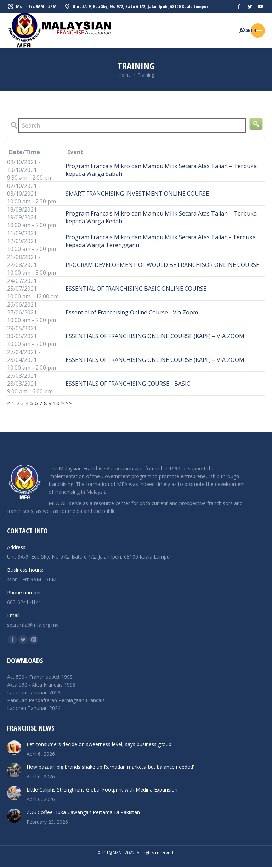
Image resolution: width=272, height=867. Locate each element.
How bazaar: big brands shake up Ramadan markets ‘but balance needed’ (110, 766)
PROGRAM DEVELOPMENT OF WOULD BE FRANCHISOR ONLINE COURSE (162, 265)
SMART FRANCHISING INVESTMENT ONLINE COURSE (137, 193)
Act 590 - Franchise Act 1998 (40, 676)
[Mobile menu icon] (258, 30)
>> (69, 403)
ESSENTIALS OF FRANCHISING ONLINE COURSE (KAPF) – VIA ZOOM (155, 336)
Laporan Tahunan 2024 (34, 708)
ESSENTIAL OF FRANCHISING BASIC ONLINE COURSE (136, 288)
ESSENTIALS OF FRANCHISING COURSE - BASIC (128, 383)
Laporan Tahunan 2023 (34, 692)
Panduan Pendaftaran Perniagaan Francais (56, 700)
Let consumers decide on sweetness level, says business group (99, 744)
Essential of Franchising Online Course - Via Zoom (132, 312)
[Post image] (14, 747)
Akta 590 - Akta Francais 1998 (41, 684)
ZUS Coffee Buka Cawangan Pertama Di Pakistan (83, 812)
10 (56, 403)
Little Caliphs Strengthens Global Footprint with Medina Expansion (102, 789)
